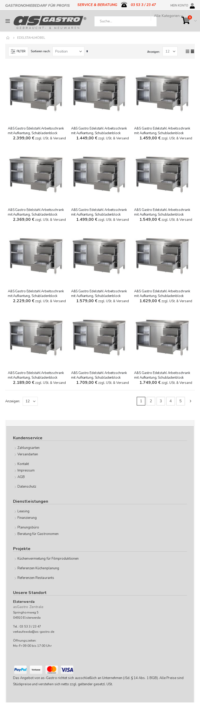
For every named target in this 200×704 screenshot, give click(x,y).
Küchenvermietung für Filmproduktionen (48, 560)
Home (8, 38)
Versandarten (27, 456)
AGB (21, 478)
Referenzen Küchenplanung (38, 569)
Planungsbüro (28, 529)
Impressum (26, 472)
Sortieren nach (40, 51)
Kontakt (23, 465)
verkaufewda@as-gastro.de (33, 633)
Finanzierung (27, 519)
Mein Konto (179, 5)
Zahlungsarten (28, 449)
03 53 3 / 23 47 (143, 4)
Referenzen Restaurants (35, 579)
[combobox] (125, 21)
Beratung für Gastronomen (38, 535)
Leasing (23, 513)
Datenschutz (26, 488)
